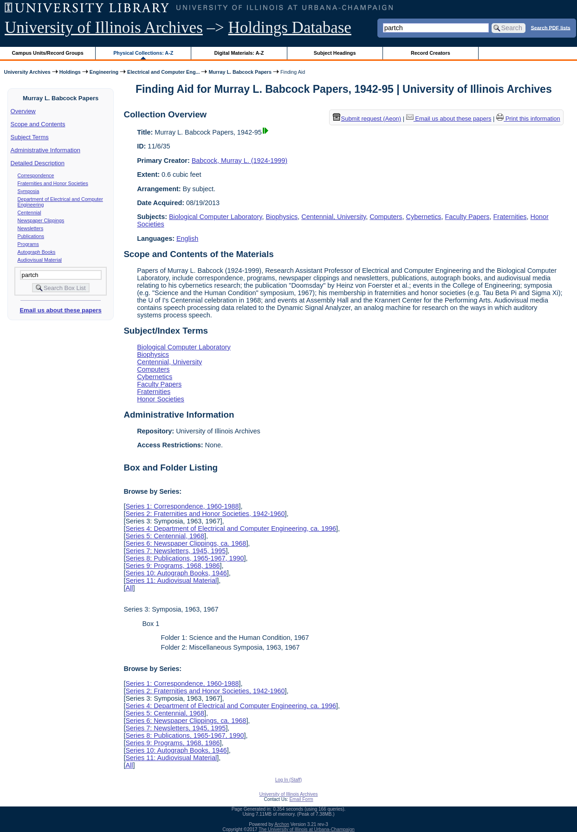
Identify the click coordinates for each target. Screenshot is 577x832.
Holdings (70, 72)
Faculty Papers (467, 216)
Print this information (528, 118)
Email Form (301, 799)
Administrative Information (45, 150)
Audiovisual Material (40, 260)
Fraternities (510, 216)
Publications (31, 236)
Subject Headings (335, 53)
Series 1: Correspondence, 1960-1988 (182, 506)
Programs (28, 244)
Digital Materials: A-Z (239, 53)
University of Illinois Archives (104, 28)
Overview (23, 111)
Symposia (28, 191)
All (129, 588)
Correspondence (36, 175)
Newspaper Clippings (41, 220)
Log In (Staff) (288, 779)
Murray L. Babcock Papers (239, 72)
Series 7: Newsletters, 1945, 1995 (175, 551)
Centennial (29, 212)
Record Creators (430, 53)
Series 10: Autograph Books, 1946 (176, 573)
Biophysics (282, 216)
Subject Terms (30, 137)
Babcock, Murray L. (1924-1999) (239, 160)
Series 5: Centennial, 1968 (164, 536)
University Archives (27, 72)
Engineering (104, 72)
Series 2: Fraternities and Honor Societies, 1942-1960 (205, 513)
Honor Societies (160, 399)
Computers (386, 216)
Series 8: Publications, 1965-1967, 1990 (184, 558)
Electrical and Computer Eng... (163, 72)
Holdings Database (289, 28)
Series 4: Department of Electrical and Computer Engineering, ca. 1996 (230, 528)
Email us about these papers (60, 310)
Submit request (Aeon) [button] (367, 118)
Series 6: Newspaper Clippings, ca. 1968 (185, 543)
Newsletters (31, 228)
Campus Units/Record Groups (48, 53)
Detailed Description (38, 163)
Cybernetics (423, 216)
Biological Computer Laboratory (215, 216)
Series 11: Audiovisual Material (171, 580)
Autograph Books (37, 252)
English (187, 238)
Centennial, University (333, 216)
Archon (281, 824)
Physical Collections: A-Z (143, 53)
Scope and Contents (38, 124)
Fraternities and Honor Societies (53, 183)
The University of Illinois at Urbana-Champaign (307, 829)
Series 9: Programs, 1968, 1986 (172, 565)
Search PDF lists (551, 27)
